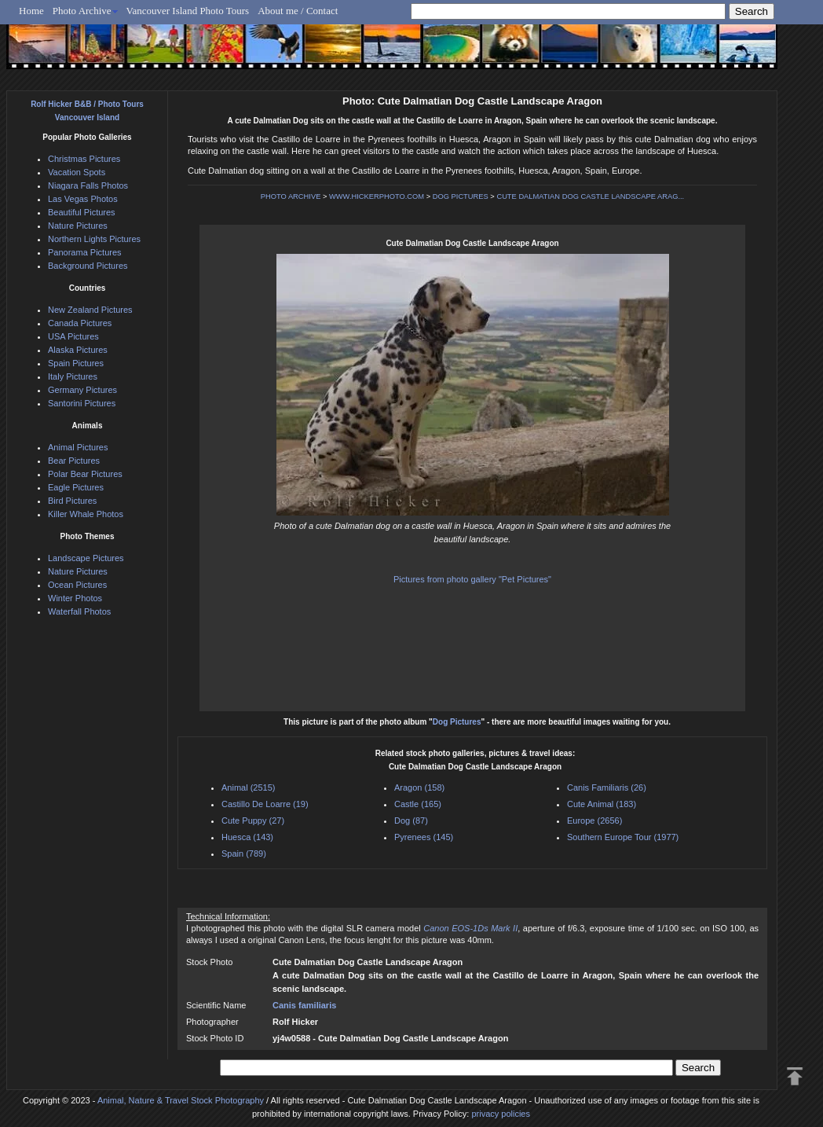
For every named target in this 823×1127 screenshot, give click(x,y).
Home (31, 11)
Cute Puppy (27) (252, 820)
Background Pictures (88, 265)
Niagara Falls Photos (88, 185)
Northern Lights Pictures (94, 239)
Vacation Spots (76, 172)
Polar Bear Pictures (85, 474)
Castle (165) (417, 804)
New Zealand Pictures (90, 309)
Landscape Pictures (86, 558)
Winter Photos (75, 598)
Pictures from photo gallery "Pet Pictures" (472, 579)
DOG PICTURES (460, 196)
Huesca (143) (247, 837)
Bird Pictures (72, 500)
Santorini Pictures (81, 403)
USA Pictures (73, 336)
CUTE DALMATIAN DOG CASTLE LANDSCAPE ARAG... (590, 196)
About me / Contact (298, 11)
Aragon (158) (419, 787)
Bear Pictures (74, 460)
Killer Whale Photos (85, 514)
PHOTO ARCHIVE (291, 196)
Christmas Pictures (84, 158)
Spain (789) (243, 853)
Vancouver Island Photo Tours (188, 11)
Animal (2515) (248, 787)
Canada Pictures (80, 323)
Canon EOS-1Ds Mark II (470, 928)
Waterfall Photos (79, 611)
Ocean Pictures (77, 584)
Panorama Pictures (85, 252)
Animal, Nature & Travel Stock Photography (180, 1100)
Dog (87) (411, 820)
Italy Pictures (72, 376)
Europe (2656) (594, 820)
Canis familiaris (304, 1005)
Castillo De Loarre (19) (265, 804)
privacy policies (500, 1113)
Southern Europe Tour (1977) (623, 837)
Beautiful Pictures (81, 212)
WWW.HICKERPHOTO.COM (376, 196)
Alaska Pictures (78, 349)
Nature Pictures (78, 225)
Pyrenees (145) (423, 837)
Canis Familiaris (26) (606, 787)
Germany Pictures (82, 390)
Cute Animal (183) (601, 804)
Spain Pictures (76, 363)
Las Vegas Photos (83, 199)
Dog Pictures (457, 722)
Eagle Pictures (76, 487)
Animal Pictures (78, 447)
